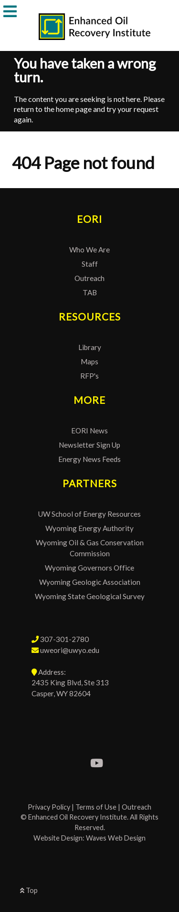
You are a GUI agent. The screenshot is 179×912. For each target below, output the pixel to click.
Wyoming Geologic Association (89, 582)
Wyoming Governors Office (89, 567)
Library (89, 347)
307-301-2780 (64, 639)
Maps (89, 361)
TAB (90, 292)
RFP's (89, 375)
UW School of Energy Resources (89, 514)
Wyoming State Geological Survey (90, 596)
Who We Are (89, 249)
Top (29, 890)
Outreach (89, 278)
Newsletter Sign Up (89, 445)
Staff (90, 264)
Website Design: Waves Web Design (89, 838)
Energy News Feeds (89, 459)
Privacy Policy (49, 807)
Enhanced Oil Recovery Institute (77, 817)
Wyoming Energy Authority (89, 528)
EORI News (89, 430)
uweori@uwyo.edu (69, 650)
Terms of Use (95, 807)
